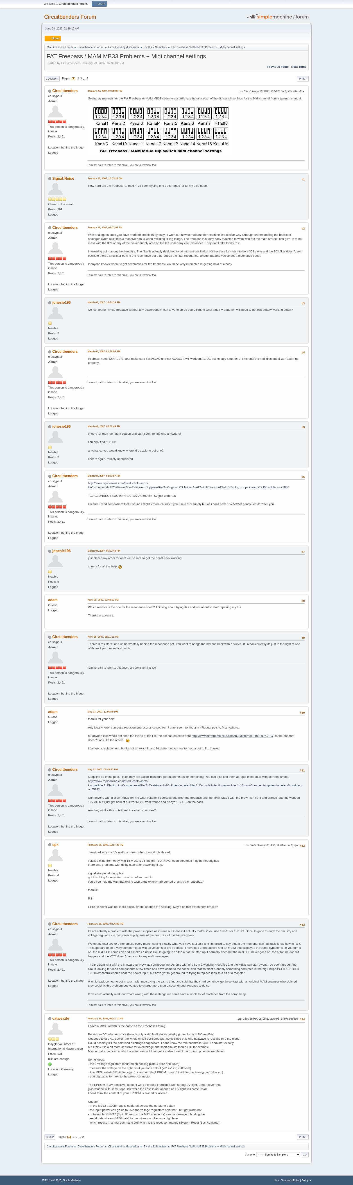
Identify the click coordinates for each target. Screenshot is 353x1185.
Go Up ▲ (306, 1180)
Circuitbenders (65, 91)
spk (55, 845)
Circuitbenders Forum (70, 17)
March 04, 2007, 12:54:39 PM (104, 302)
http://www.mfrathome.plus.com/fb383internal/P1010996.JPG (232, 736)
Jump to (250, 1154)
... (84, 78)
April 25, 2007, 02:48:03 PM (103, 599)
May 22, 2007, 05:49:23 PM (103, 769)
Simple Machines (72, 1180)
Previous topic (278, 66)
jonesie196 (61, 302)
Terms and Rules (290, 1180)
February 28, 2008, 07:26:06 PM (105, 923)
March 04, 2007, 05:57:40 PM (104, 550)
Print (303, 78)
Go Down (52, 78)
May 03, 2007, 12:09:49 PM (103, 711)
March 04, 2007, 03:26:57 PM (104, 475)
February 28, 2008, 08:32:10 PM (105, 1018)
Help (276, 1180)
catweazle (60, 1018)
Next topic (298, 66)
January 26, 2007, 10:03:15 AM (105, 178)
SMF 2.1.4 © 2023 (51, 1180)
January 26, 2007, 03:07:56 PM (105, 227)
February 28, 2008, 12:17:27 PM (105, 844)
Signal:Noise (63, 178)
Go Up (50, 1137)
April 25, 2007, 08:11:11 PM (103, 636)
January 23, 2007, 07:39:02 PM (105, 91)
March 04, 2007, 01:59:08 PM (104, 351)
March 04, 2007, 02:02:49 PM (104, 426)
